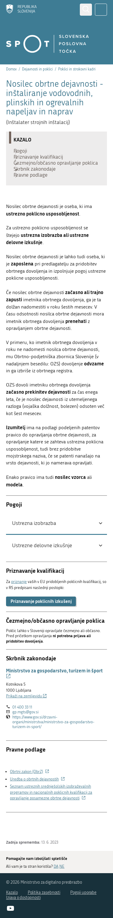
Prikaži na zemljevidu (26, 717)
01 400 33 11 (22, 728)
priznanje (19, 602)
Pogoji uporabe (83, 892)
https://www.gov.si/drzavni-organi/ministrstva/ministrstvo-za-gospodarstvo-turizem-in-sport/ (53, 743)
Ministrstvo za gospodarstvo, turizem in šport (54, 694)
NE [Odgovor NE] (61, 866)
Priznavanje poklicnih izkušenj (41, 622)
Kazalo (12, 892)
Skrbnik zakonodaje (38, 185)
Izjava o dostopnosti (23, 897)
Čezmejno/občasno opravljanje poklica (50, 173)
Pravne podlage (34, 194)
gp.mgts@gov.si (25, 733)
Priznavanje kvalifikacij (41, 161)
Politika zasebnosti (44, 892)
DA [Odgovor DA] (56, 866)
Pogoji (23, 152)
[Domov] (21, 9)
